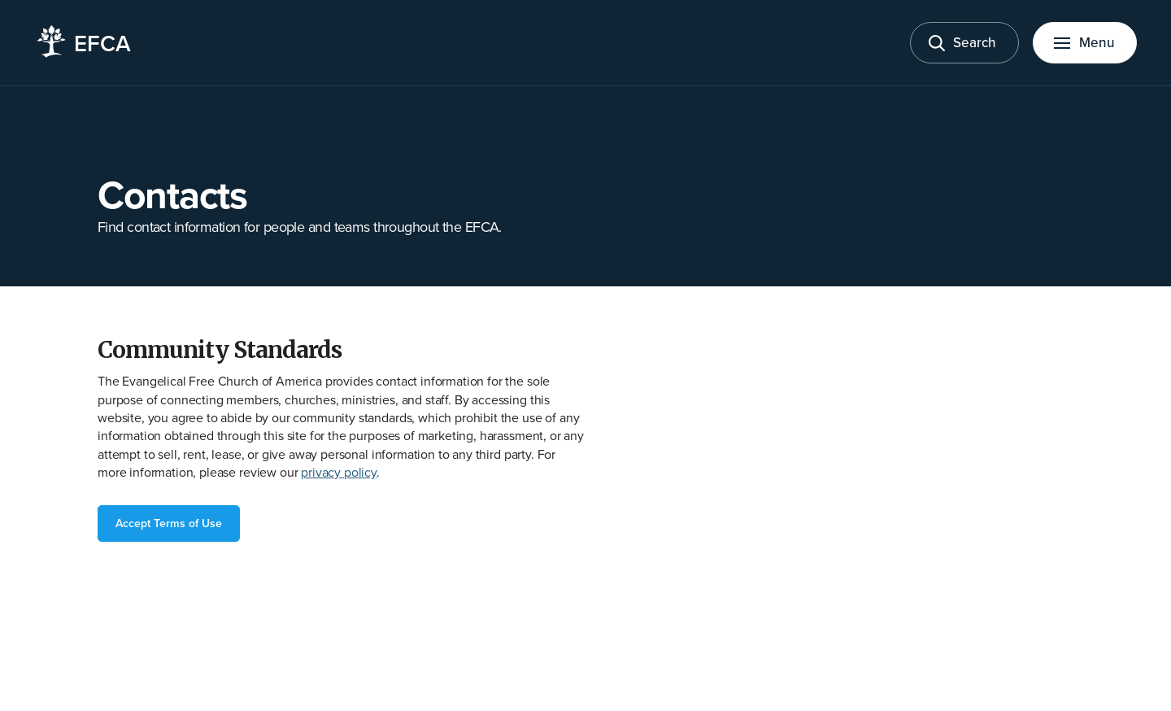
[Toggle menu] (1085, 42)
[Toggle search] (964, 42)
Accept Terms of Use (168, 523)
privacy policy (339, 472)
